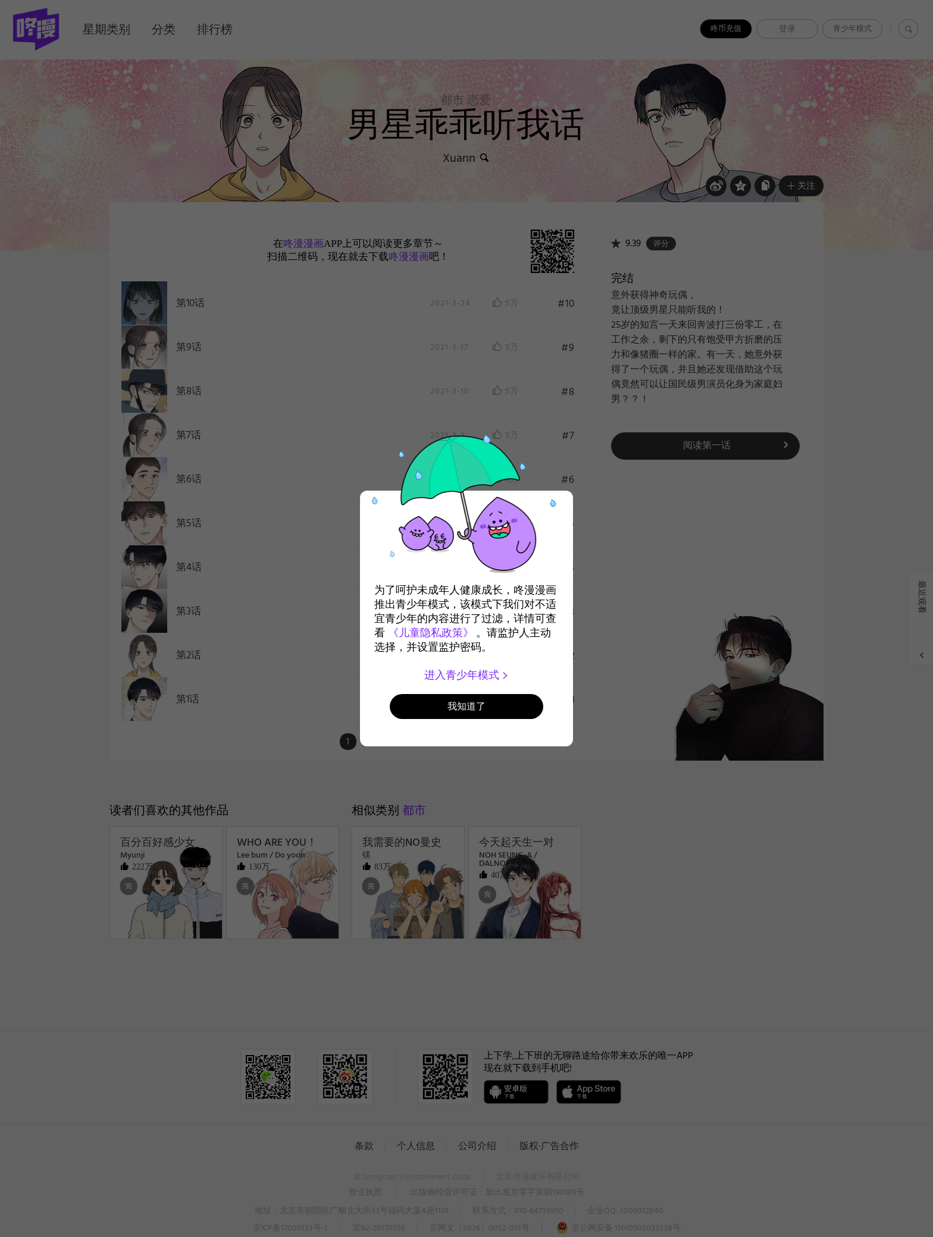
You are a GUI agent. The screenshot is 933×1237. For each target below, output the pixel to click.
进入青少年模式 (467, 675)
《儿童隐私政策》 (431, 633)
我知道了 (466, 706)
